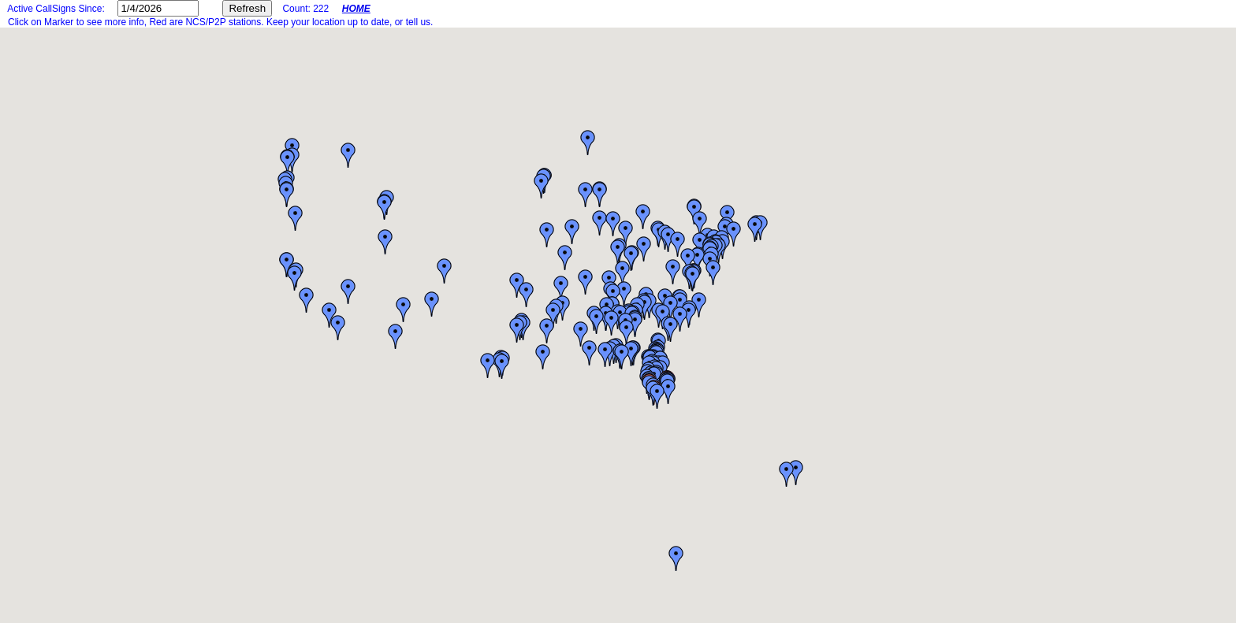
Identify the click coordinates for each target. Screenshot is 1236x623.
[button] (547, 330)
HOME (356, 8)
